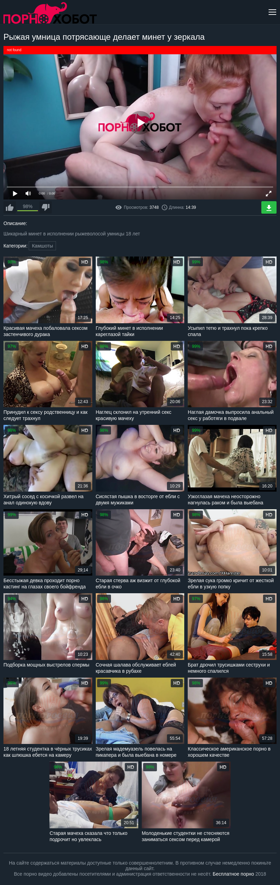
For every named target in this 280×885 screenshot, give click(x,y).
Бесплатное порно (233, 874)
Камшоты (42, 246)
